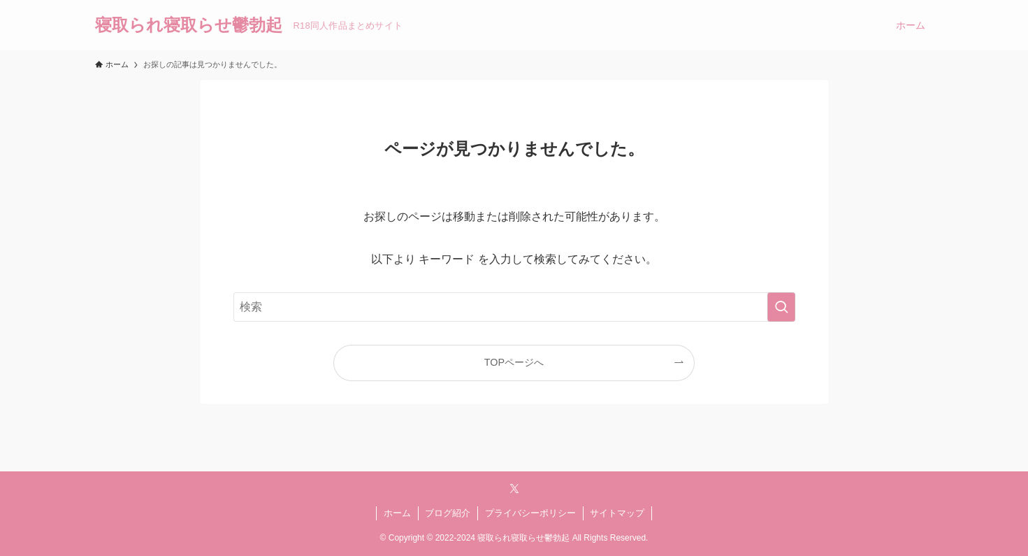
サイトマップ (617, 513)
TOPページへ (514, 362)
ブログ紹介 (447, 513)
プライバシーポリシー (530, 513)
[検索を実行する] (781, 307)
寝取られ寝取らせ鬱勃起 (188, 25)
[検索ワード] (514, 307)
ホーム (397, 513)
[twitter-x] (514, 489)
